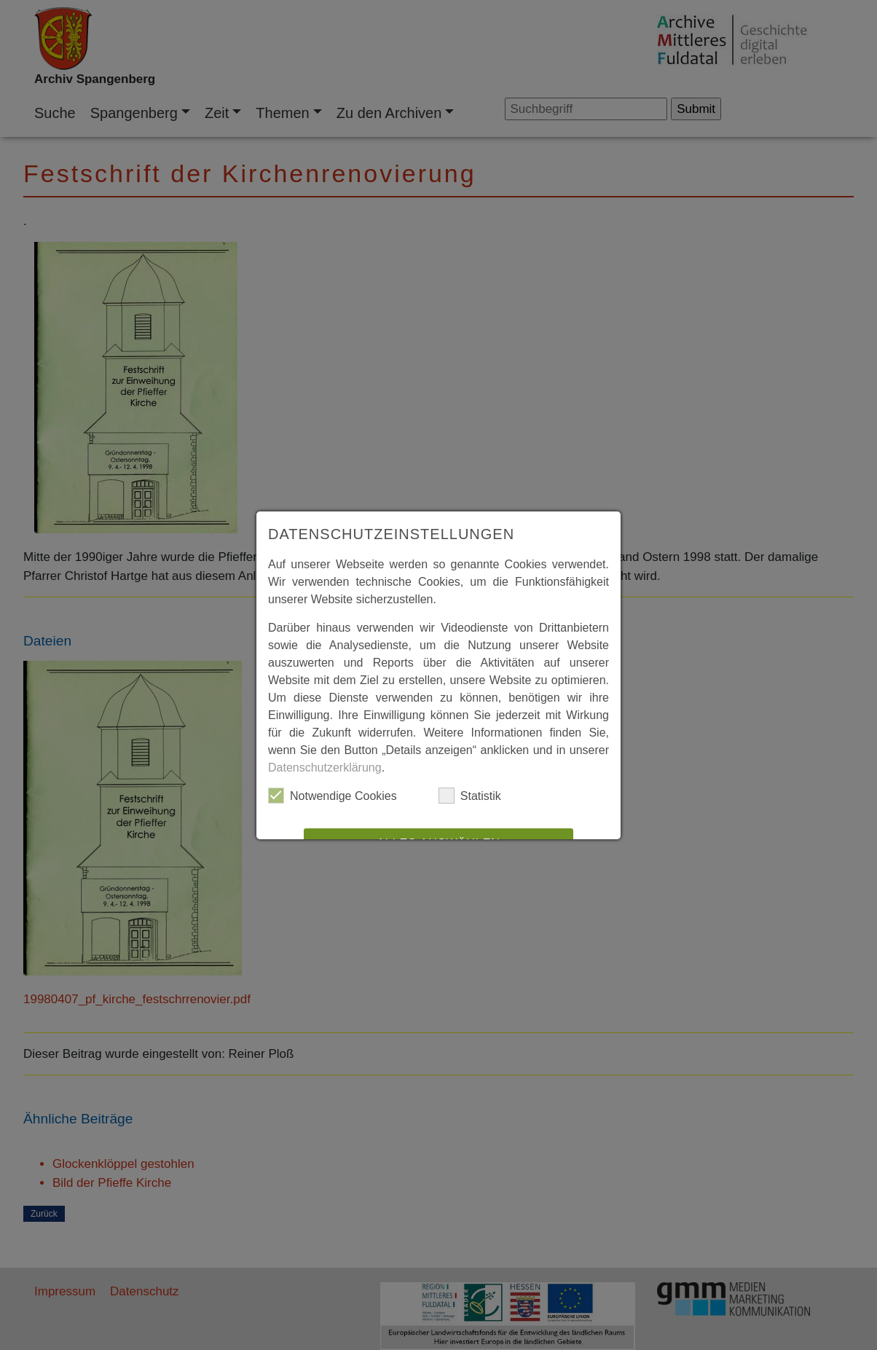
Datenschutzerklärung (325, 767)
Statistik (469, 796)
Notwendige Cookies (332, 796)
